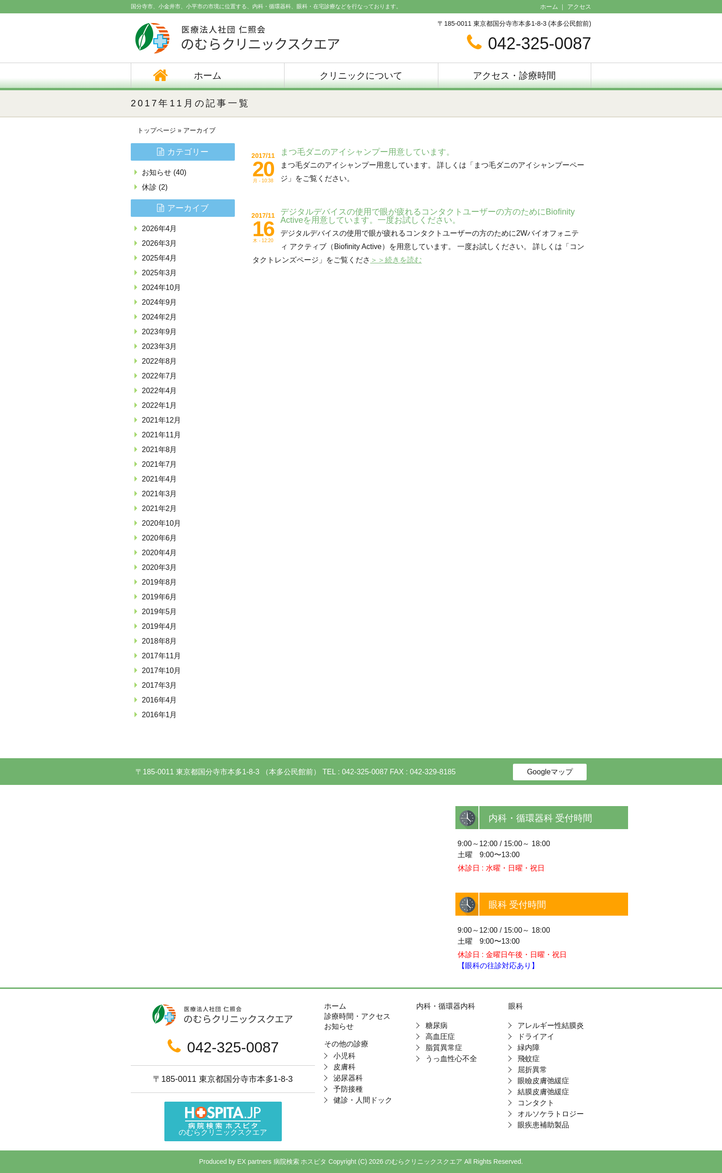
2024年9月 (159, 302)
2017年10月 (161, 670)
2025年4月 (159, 258)
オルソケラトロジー (551, 1114)
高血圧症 (440, 1036)
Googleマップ (550, 772)
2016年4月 (159, 700)
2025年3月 (159, 273)
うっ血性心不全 (451, 1059)
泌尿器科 (348, 1078)
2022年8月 (159, 361)
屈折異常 (532, 1070)
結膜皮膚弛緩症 (543, 1092)
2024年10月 (161, 287)
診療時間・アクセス (357, 1016)
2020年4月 (159, 553)
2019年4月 (159, 626)
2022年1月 (159, 405)
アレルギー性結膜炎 (551, 1025)
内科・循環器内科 (445, 1006)
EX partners (254, 1161)
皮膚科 (344, 1067)
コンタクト (536, 1103)
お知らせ (156, 172)
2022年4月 (159, 391)
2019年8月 (159, 582)
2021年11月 (161, 435)
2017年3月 (159, 685)
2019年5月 (159, 612)
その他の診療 (346, 1044)
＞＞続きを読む (396, 260)
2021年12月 (161, 420)
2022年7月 (159, 376)
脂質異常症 (443, 1047)
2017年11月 (161, 656)
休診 (149, 187)
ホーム (549, 6)
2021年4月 (159, 479)
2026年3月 (159, 243)
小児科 (344, 1056)
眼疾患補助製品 (543, 1125)
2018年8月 (159, 641)
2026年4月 (159, 228)
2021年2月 (159, 508)
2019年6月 (159, 597)
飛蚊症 (529, 1059)
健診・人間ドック (362, 1100)
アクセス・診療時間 (514, 75)
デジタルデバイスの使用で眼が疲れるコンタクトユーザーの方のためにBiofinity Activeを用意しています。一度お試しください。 (427, 216)
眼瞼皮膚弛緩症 (543, 1081)
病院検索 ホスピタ (300, 1161)
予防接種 (348, 1089)
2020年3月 (159, 567)
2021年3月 (159, 494)
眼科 (515, 1006)
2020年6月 (159, 538)
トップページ (156, 130)
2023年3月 (159, 346)
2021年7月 (159, 464)
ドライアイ (536, 1036)
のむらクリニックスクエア (223, 1122)
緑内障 (529, 1047)
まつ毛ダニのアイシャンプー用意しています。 (367, 152)
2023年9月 (159, 332)
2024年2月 (159, 317)
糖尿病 (436, 1025)
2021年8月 (159, 449)
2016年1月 (159, 715)
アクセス (579, 6)
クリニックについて (361, 75)
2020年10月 (161, 523)
